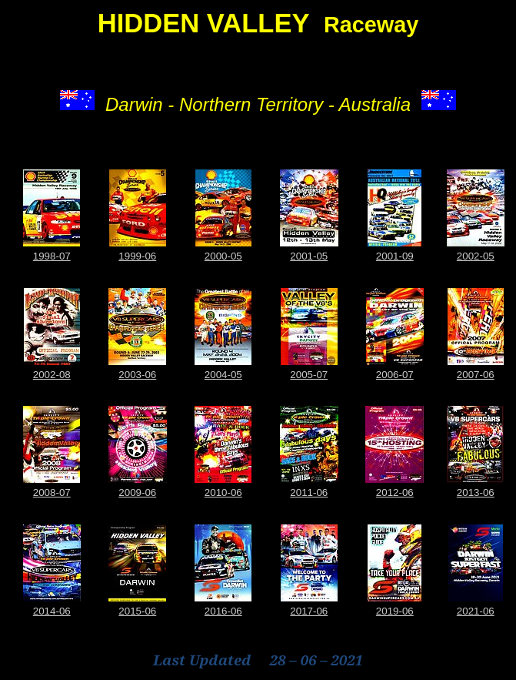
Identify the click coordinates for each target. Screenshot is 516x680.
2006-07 (395, 374)
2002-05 (475, 256)
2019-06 (395, 611)
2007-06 (475, 374)
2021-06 (475, 611)
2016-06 (223, 611)
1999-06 (137, 256)
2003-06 (137, 374)
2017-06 (309, 611)
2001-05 (309, 256)
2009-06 (137, 492)
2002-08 (52, 374)
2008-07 (52, 492)
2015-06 (137, 611)
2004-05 (223, 374)
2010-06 (223, 492)
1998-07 (52, 256)
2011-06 (309, 492)
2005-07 (309, 374)
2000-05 (223, 256)
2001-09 (395, 256)
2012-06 (395, 492)
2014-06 (52, 611)
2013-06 (475, 492)
